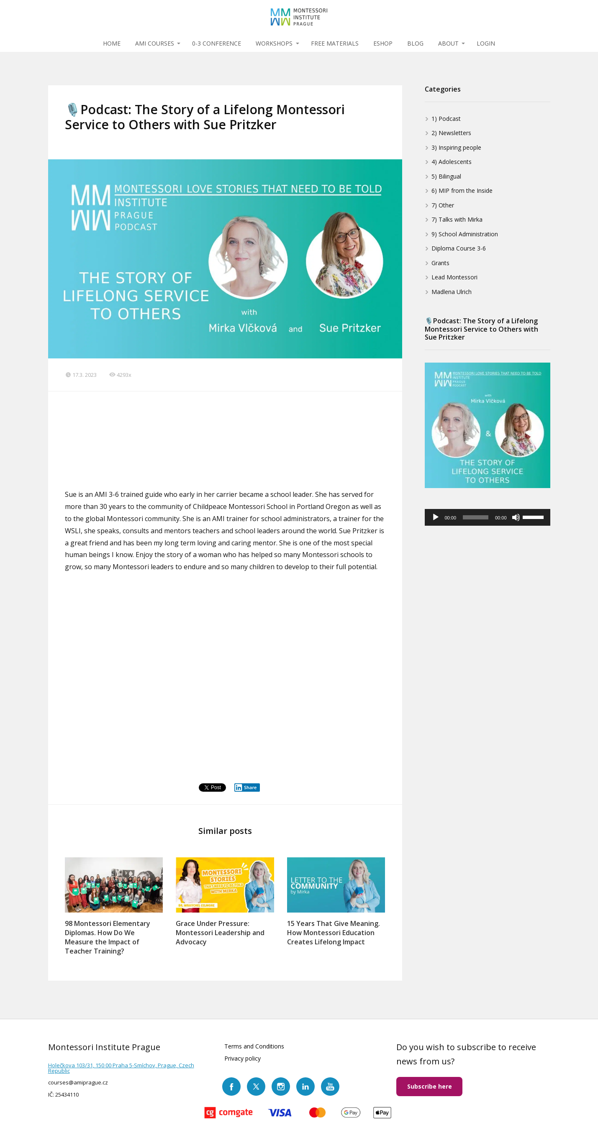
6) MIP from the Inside (462, 190)
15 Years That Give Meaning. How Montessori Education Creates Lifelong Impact (333, 932)
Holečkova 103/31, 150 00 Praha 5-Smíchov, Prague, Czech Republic (121, 1067)
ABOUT (448, 43)
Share (245, 787)
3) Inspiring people (456, 147)
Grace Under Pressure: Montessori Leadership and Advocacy (220, 932)
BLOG (415, 43)
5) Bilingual (446, 176)
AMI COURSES (154, 43)
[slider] (475, 517)
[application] (487, 517)
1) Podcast (446, 119)
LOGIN (486, 43)
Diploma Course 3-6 (458, 248)
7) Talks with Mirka (457, 219)
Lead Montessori (454, 277)
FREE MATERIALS (335, 43)
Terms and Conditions (254, 1046)
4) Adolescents (451, 162)
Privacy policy (242, 1058)
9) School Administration (464, 234)
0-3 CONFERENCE (216, 43)
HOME (112, 43)
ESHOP (383, 43)
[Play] (435, 517)
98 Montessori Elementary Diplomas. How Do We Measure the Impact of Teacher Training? (107, 937)
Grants (440, 263)
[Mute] (516, 517)
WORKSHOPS (274, 43)
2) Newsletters (451, 133)
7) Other (442, 205)
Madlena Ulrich (451, 292)
